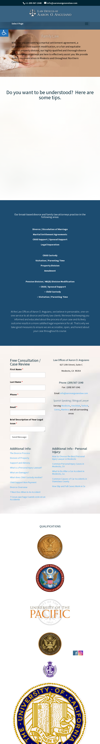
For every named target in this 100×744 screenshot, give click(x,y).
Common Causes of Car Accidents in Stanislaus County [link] (69, 480)
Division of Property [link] (19, 458)
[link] (4, 32)
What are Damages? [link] (19, 472)
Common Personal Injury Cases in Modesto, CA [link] (68, 465)
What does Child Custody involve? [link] (26, 477)
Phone (14, 394)
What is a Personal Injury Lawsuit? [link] (26, 467)
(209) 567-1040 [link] (75, 382)
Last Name (16, 381)
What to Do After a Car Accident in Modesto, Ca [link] (68, 472)
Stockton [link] (75, 405)
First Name (16, 369)
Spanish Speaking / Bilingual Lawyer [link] (71, 400)
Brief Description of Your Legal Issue (26, 421)
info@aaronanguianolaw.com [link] (74, 393)
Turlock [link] (84, 405)
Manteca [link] (65, 409)
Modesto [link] (65, 405)
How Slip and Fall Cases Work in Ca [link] (68, 486)
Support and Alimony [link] (20, 462)
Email (13, 407)
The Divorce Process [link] (20, 453)
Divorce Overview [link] (18, 487)
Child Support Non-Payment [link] (23, 482)
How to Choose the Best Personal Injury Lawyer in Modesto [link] (68, 457)
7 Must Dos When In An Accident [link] (25, 492)
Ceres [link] (57, 409)
